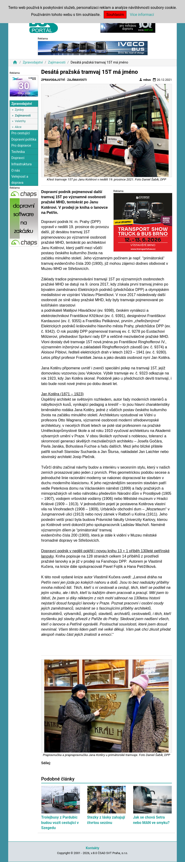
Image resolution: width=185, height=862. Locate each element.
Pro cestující (20, 133)
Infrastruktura (21, 164)
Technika (18, 152)
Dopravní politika (23, 139)
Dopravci (17, 158)
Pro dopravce (21, 146)
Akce (18, 127)
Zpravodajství (33, 62)
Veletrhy (20, 121)
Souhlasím (115, 14)
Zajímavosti (57, 62)
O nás (15, 171)
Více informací (142, 14)
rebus (145, 79)
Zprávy (19, 109)
